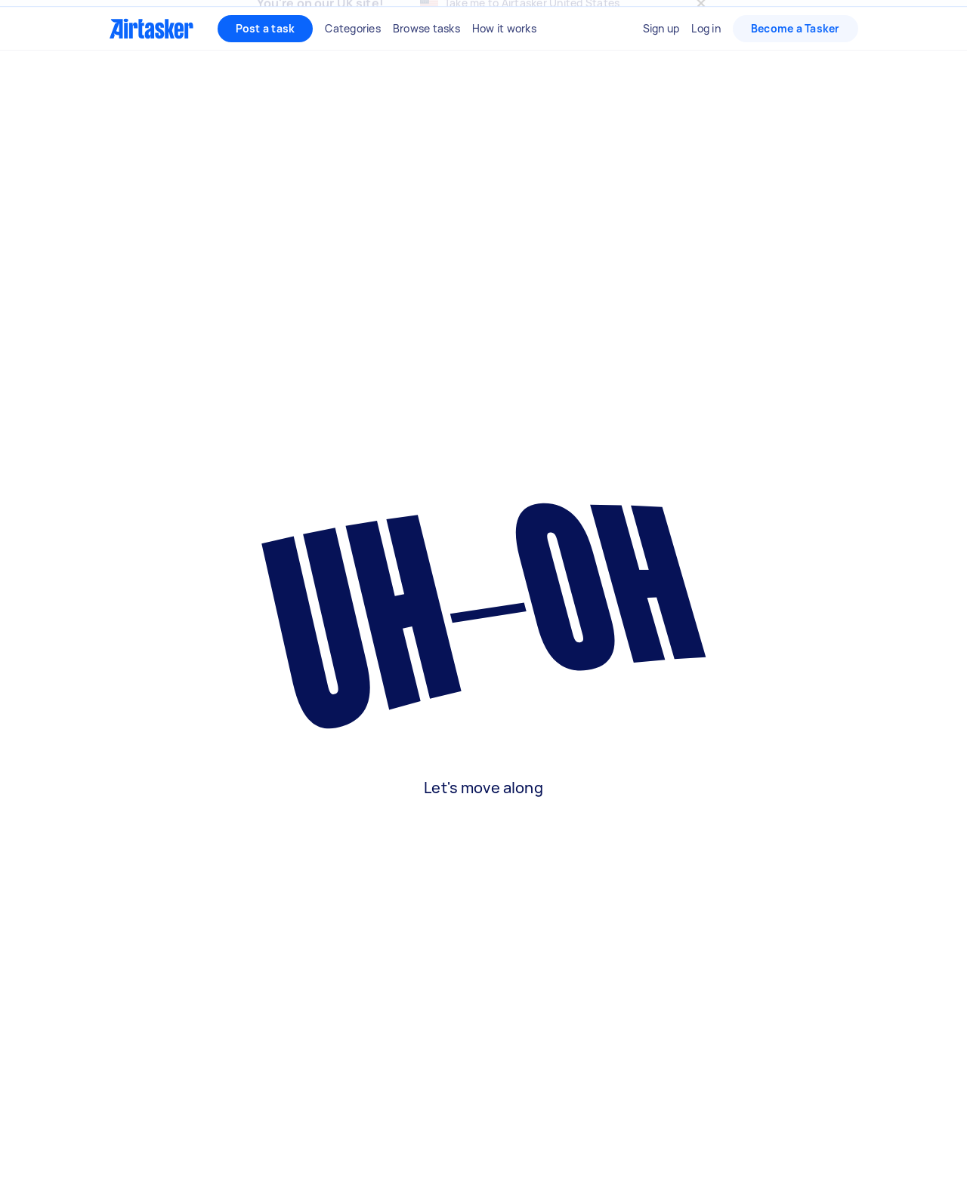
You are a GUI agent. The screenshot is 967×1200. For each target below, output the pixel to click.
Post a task (265, 61)
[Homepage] (151, 61)
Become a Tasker (795, 61)
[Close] (701, 20)
